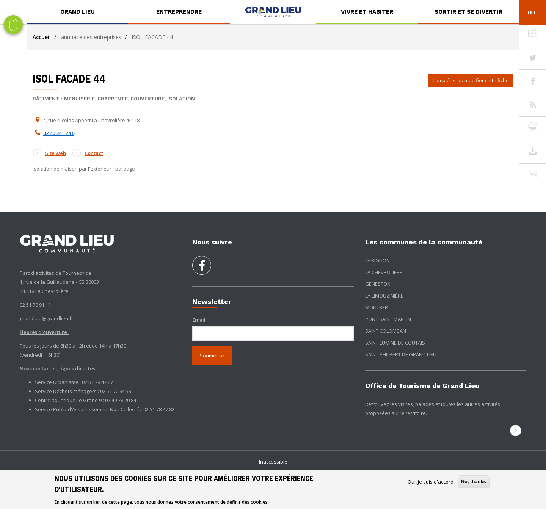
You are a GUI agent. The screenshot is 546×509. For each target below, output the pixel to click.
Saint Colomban (385, 330)
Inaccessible (273, 461)
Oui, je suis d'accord (430, 481)
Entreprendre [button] (179, 11)
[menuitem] (77, 12)
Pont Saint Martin (388, 319)
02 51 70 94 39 (115, 391)
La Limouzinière (384, 295)
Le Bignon (377, 260)
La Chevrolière (383, 272)
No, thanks (473, 481)
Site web (49, 153)
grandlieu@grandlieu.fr (46, 318)
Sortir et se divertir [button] (468, 11)
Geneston (378, 283)
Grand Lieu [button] (77, 11)
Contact (87, 153)
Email (199, 319)
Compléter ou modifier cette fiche (470, 80)
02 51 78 (153, 409)
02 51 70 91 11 (35, 304)
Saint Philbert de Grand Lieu (400, 354)
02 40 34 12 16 (58, 133)
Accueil (42, 37)
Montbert (378, 307)
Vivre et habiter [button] (367, 11)
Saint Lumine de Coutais (395, 342)
